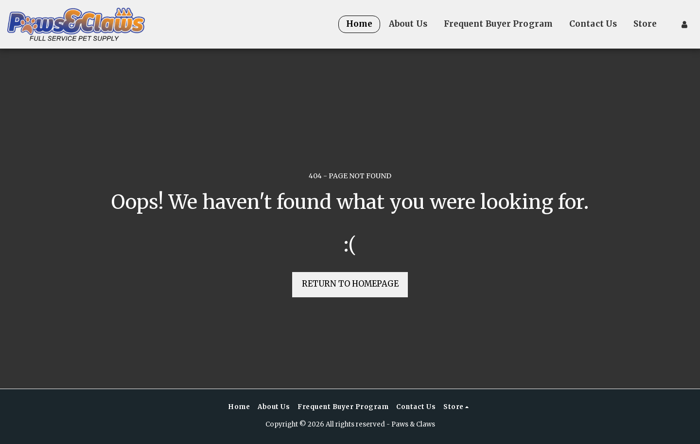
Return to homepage (350, 284)
